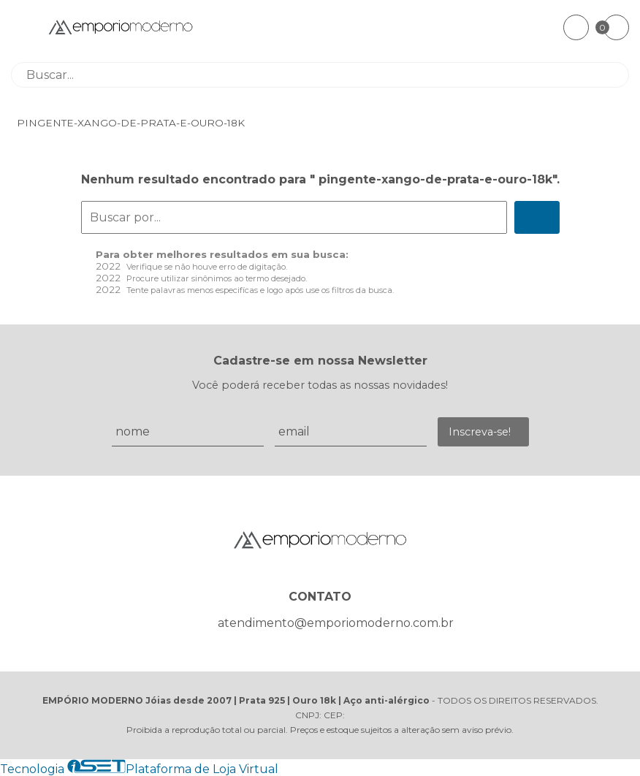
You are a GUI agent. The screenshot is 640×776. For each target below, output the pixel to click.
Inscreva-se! (480, 431)
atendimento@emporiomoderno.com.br (336, 623)
